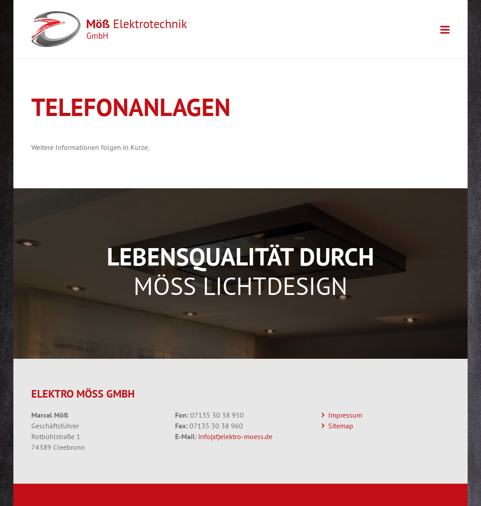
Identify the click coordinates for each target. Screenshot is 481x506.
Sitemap (340, 425)
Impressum (345, 415)
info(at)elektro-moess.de (235, 436)
